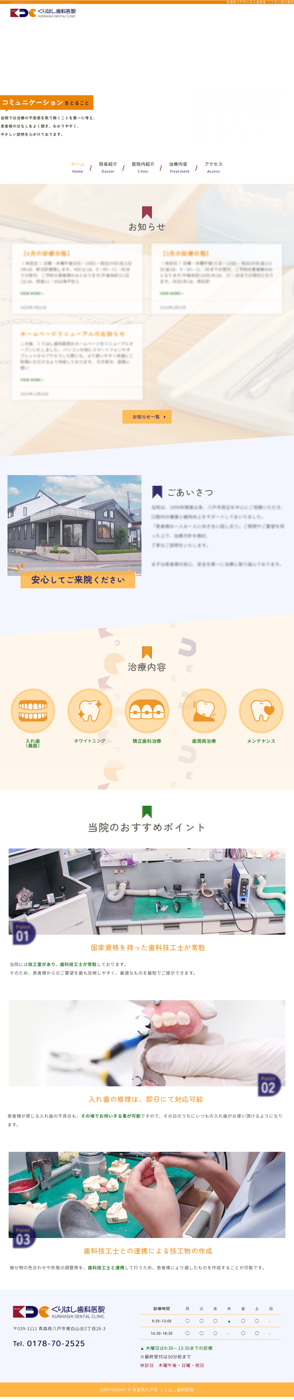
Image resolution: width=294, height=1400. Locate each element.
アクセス (214, 164)
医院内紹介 (143, 164)
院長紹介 (108, 164)
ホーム (78, 164)
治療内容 (179, 164)
